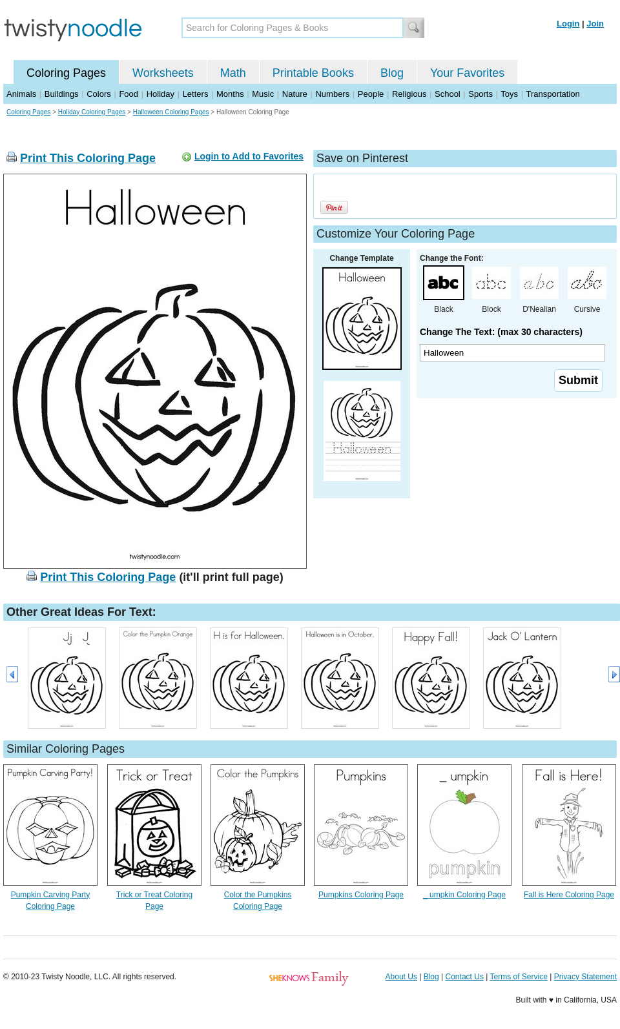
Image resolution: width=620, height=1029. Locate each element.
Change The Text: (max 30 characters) (501, 332)
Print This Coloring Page (88, 158)
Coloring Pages (66, 72)
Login (568, 23)
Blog (392, 72)
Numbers (332, 94)
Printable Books (313, 72)
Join (595, 23)
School (447, 94)
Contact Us (465, 976)
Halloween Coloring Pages (171, 112)
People (371, 94)
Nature (294, 94)
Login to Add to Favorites (249, 156)
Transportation (552, 94)
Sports (480, 94)
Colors (99, 94)
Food (128, 94)
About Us (401, 976)
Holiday (160, 94)
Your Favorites (467, 72)
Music (263, 94)
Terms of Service (518, 976)
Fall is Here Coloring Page (569, 894)
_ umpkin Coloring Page (464, 894)
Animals (21, 94)
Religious (409, 94)
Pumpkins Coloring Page (361, 894)
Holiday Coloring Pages (92, 112)
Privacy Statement (585, 976)
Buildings (62, 94)
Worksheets (163, 72)
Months (230, 94)
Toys (509, 94)
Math (233, 72)
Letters (196, 94)
